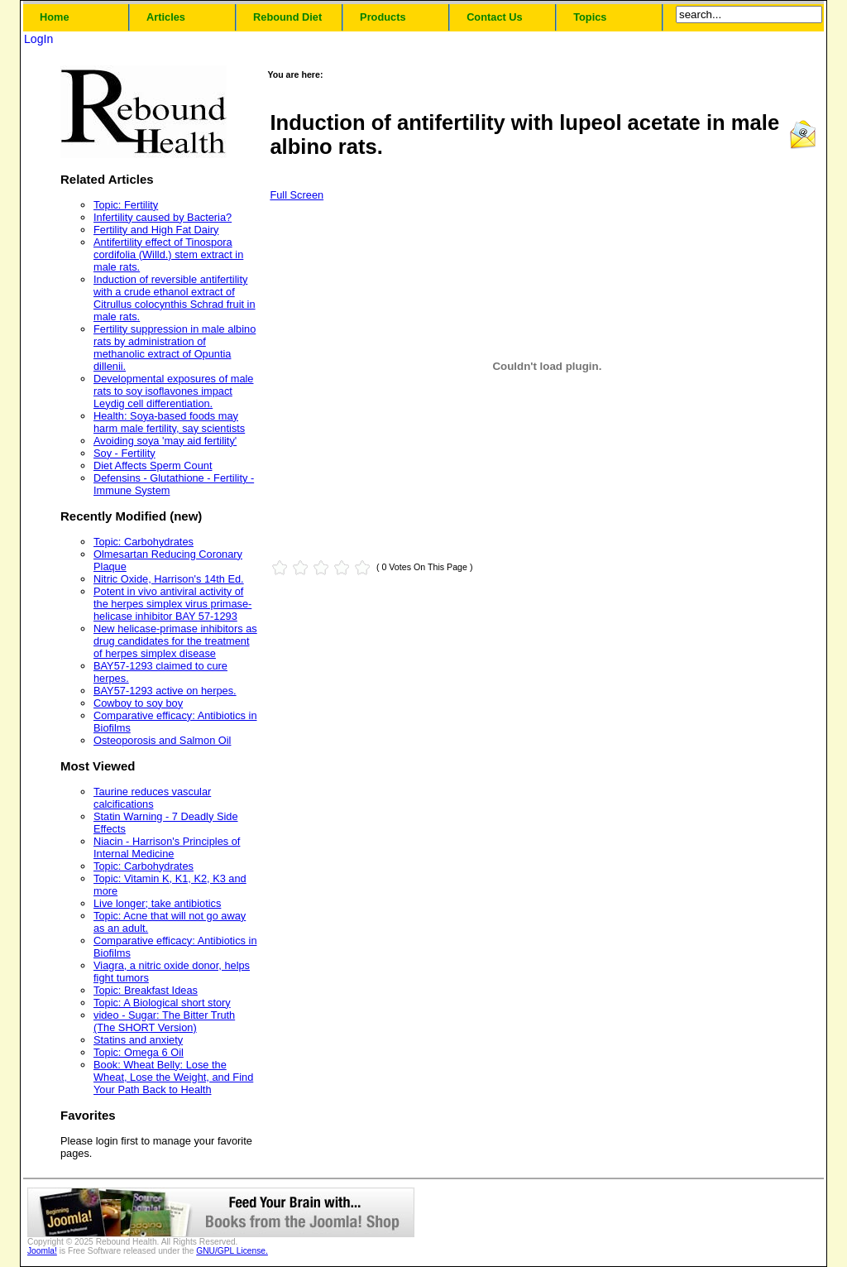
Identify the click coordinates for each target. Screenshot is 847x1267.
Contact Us (495, 17)
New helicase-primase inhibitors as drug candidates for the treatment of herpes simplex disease (175, 641)
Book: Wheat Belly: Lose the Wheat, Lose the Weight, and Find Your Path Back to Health (173, 1077)
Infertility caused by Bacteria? (162, 217)
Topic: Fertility (125, 205)
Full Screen (296, 195)
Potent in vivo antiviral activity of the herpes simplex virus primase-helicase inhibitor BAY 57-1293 (172, 603)
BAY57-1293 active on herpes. (165, 690)
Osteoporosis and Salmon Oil (162, 740)
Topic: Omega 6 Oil (138, 1052)
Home (54, 17)
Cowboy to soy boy (138, 703)
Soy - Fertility (124, 453)
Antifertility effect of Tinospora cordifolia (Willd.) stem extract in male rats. (168, 254)
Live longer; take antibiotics (157, 903)
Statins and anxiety (138, 1040)
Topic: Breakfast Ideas (145, 990)
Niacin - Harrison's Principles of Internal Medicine (166, 847)
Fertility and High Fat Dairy (155, 229)
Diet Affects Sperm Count (152, 465)
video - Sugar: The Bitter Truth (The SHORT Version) (164, 1021)
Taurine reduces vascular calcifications (152, 797)
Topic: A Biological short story (162, 1002)
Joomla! (42, 1250)
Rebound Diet (287, 17)
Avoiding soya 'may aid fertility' (165, 440)
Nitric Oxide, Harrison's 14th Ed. (168, 579)
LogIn (38, 39)
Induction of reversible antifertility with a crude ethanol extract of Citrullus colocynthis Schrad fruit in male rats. (174, 298)
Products (382, 17)
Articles (165, 17)
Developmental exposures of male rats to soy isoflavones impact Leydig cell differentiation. (173, 391)
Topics (589, 17)
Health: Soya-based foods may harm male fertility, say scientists (169, 422)
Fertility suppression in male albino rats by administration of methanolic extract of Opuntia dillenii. (174, 347)
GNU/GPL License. (232, 1250)
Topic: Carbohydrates (143, 541)
